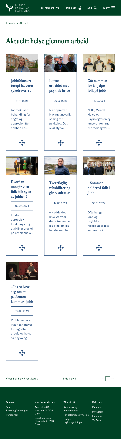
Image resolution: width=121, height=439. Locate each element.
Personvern (12, 414)
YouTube (96, 420)
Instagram (97, 411)
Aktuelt (23, 23)
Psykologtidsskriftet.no (76, 414)
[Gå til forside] (18, 8)
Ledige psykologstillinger (73, 421)
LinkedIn (97, 415)
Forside (10, 23)
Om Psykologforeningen (17, 409)
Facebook (97, 407)
